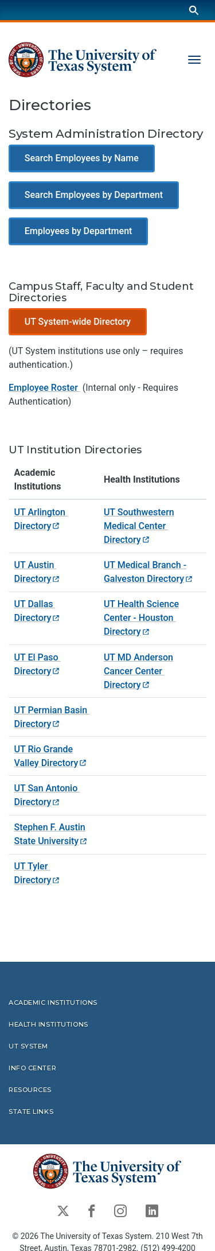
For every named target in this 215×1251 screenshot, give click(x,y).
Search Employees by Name (82, 158)
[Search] (193, 10)
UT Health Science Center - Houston (141, 618)
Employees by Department (78, 231)
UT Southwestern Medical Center (139, 526)
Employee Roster (44, 388)
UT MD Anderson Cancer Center (138, 671)
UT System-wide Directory (78, 321)
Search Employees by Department (94, 194)
